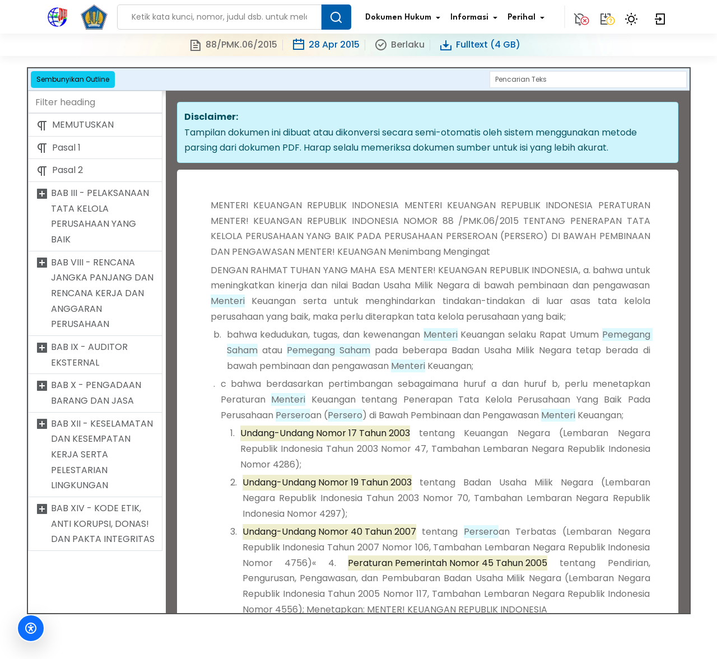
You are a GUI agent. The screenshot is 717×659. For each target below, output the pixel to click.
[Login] (660, 17)
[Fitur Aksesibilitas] (31, 628)
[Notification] (580, 17)
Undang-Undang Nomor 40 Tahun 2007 (329, 531)
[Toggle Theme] (633, 17)
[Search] (588, 79)
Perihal (528, 18)
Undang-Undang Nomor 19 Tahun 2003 (327, 482)
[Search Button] (336, 17)
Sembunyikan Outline (72, 79)
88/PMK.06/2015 (233, 45)
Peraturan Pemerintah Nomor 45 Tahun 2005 (447, 563)
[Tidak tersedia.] (605, 17)
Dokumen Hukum (405, 18)
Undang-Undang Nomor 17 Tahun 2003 (325, 433)
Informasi (476, 18)
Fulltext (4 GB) (480, 45)
